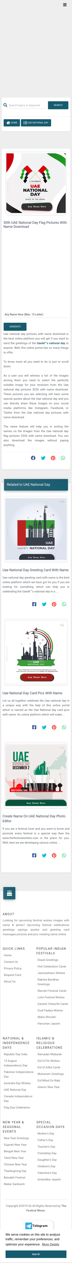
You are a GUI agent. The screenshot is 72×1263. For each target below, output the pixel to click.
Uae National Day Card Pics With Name (32, 693)
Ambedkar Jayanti (49, 1179)
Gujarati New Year (15, 1144)
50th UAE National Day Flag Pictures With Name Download (35, 224)
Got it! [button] (36, 1254)
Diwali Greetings (48, 960)
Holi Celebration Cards (52, 966)
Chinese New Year (15, 1164)
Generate (15, 326)
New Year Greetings (16, 1138)
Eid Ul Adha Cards (49, 1067)
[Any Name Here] (36, 314)
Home (11, 123)
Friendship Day (47, 1153)
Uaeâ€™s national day (51, 343)
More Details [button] (50, 1244)
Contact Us (11, 962)
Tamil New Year (14, 1158)
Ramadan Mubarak (50, 1054)
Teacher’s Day (46, 1146)
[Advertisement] (36, 46)
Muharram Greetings (51, 1074)
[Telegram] (36, 1226)
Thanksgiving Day (15, 1171)
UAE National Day (36, 123)
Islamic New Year (49, 1087)
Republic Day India (15, 1054)
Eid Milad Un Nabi (49, 1080)
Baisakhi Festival (14, 1177)
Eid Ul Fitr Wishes (49, 1061)
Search (58, 105)
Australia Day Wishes (17, 1083)
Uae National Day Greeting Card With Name (35, 570)
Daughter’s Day (47, 1160)
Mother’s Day (46, 1133)
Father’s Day (45, 1140)
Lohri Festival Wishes (51, 997)
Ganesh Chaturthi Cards (53, 1004)
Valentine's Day (47, 1173)
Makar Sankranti (14, 1184)
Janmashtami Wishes (51, 973)
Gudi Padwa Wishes (50, 1010)
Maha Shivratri (47, 1017)
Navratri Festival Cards (52, 991)
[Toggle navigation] (65, 5)
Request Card (12, 975)
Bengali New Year (15, 1151)
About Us (10, 981)
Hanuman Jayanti (49, 1023)
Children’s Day (46, 1166)
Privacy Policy (13, 968)
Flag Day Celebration (17, 1107)
